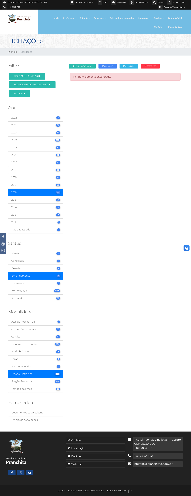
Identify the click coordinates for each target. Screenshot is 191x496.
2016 (19, 93)
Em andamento (27, 76)
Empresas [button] (100, 18)
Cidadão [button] (85, 18)
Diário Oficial (175, 18)
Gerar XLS (107, 66)
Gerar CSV (128, 66)
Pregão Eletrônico (32, 84)
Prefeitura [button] (69, 18)
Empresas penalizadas (24, 420)
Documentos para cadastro (27, 412)
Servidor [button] (159, 18)
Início (56, 18)
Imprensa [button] (144, 18)
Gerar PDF (150, 66)
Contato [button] (159, 27)
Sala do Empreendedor (122, 18)
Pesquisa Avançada (82, 66)
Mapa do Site (175, 27)
